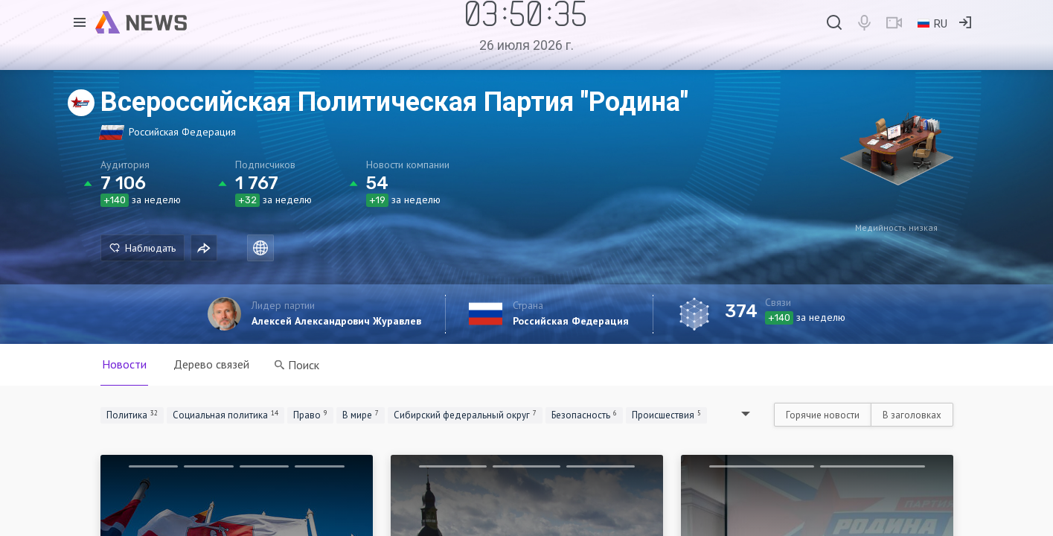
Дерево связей (211, 364)
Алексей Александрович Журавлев (336, 321)
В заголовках (912, 415)
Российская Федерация (571, 321)
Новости (124, 364)
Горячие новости (823, 415)
